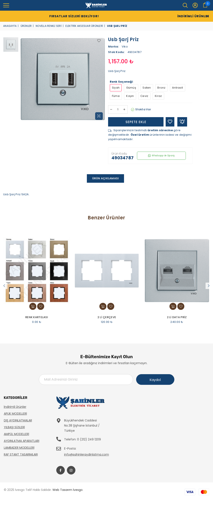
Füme (116, 96)
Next (209, 286)
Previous (4, 286)
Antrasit (177, 88)
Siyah (116, 88)
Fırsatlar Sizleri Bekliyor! (64, 16)
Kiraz (158, 96)
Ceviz (144, 96)
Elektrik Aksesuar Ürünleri (84, 26)
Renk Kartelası (36, 317)
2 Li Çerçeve (106, 317)
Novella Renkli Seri (49, 26)
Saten (146, 88)
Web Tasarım (62, 490)
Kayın (130, 96)
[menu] (6, 5)
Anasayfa (10, 26)
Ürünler (26, 26)
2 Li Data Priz (177, 317)
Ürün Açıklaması (105, 178)
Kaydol (155, 379)
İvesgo (78, 490)
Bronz (161, 88)
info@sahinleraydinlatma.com (86, 454)
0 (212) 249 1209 (89, 439)
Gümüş (131, 88)
